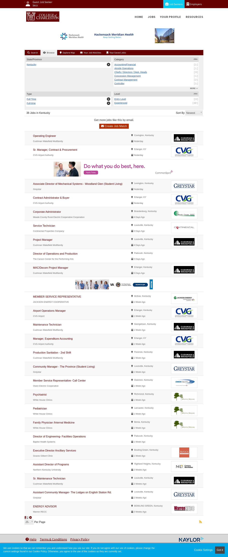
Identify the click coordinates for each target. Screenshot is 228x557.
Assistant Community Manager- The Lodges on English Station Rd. (72, 492)
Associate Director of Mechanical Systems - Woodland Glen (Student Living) (77, 183)
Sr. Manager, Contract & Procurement (55, 149)
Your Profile (170, 17)
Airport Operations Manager (49, 310)
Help (31, 539)
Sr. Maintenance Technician (49, 478)
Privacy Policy (79, 539)
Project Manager (42, 239)
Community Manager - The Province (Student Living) (64, 366)
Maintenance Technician (47, 324)
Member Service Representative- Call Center (59, 380)
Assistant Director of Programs (51, 464)
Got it (220, 550)
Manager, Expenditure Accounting (53, 338)
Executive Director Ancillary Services (54, 450)
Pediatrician (40, 408)
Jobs (151, 17)
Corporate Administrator (47, 211)
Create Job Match (114, 126)
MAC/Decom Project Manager (50, 267)
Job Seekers (174, 4)
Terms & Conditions (53, 539)
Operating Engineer (44, 135)
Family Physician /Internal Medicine (54, 422)
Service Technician (44, 225)
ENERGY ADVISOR (45, 506)
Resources (194, 17)
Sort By (180, 112)
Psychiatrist (40, 394)
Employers (194, 4)
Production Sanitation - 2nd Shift (52, 352)
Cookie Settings (203, 550)
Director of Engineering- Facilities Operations (59, 436)
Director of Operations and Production (55, 253)
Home (139, 17)
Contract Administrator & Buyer (51, 197)
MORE (194, 88)
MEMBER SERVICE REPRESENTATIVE (57, 296)
